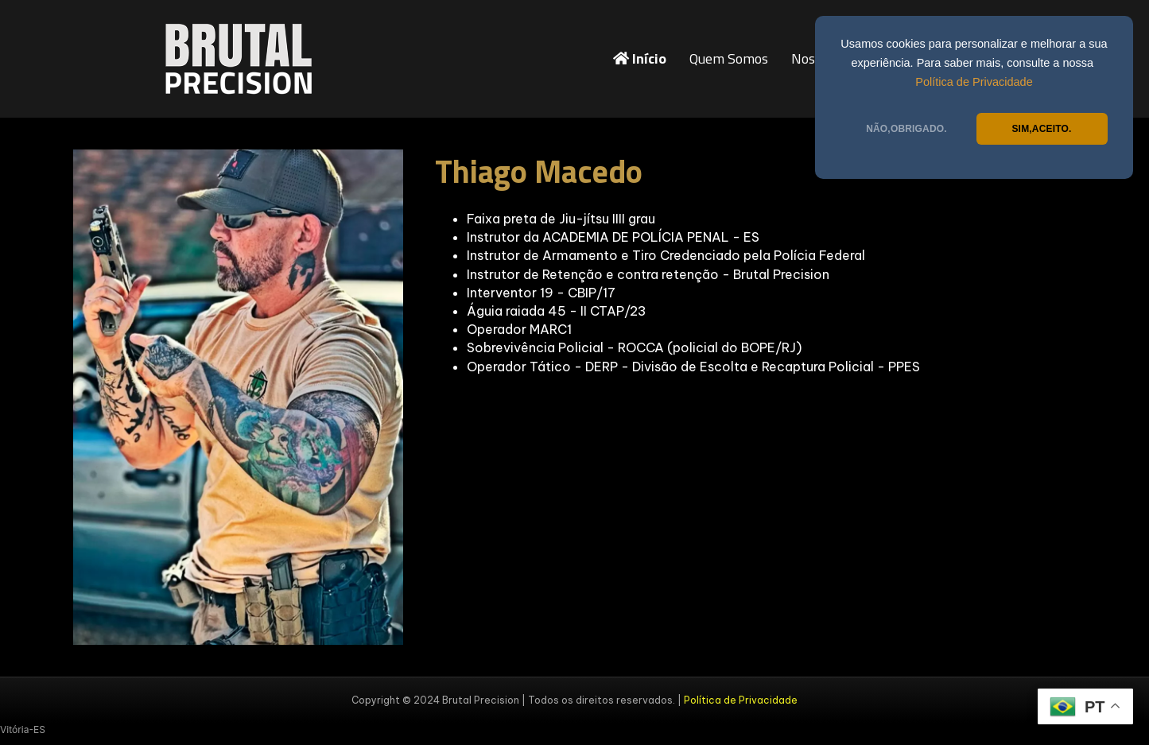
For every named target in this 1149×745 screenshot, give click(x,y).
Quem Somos (728, 58)
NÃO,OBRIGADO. (906, 128)
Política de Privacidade (974, 82)
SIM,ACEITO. (1041, 128)
